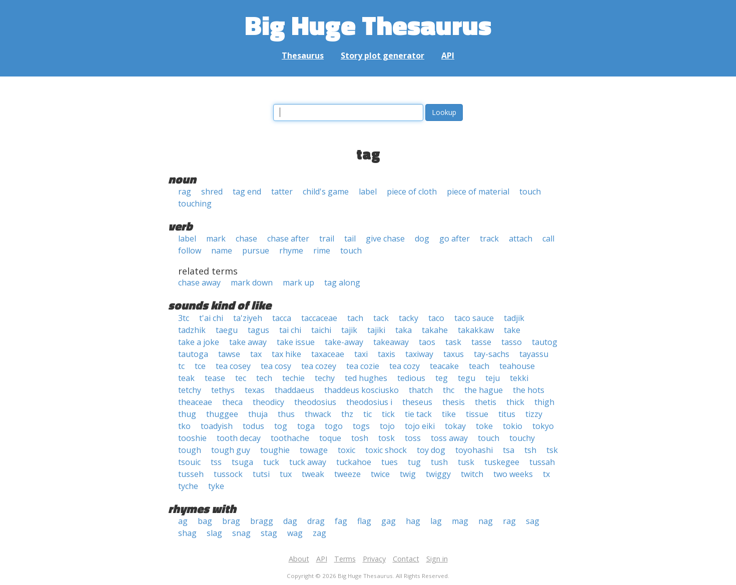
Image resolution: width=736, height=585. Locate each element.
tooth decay (239, 438)
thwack (318, 414)
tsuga (242, 462)
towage (314, 450)
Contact (406, 559)
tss (216, 462)
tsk (552, 450)
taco (436, 318)
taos (427, 342)
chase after (288, 238)
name (221, 250)
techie (293, 378)
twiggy (438, 474)
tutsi (261, 474)
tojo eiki (420, 426)
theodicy (268, 402)
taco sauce (474, 318)
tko (184, 426)
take (512, 330)
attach (520, 238)
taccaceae (319, 318)
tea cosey (233, 366)
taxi (361, 354)
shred (212, 191)
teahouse (517, 366)
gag (388, 521)
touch (530, 191)
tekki (519, 378)
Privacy (374, 559)
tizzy (533, 414)
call (548, 238)
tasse (481, 342)
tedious (411, 378)
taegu (227, 330)
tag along (342, 282)
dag (290, 521)
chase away (199, 282)
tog (280, 426)
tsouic (189, 462)
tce (200, 366)
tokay (455, 426)
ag (183, 521)
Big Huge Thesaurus (368, 25)
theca (232, 402)
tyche (188, 486)
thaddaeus (294, 390)
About (299, 559)
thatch (421, 390)
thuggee (222, 414)
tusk (466, 462)
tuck (271, 462)
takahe (435, 330)
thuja (258, 414)
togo (334, 426)
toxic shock (386, 450)
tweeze (347, 474)
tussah (542, 462)
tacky (408, 318)
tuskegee (501, 462)
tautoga (193, 354)
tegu (466, 378)
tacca (281, 318)
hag (413, 521)
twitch (472, 474)
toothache (290, 438)
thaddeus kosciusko (361, 390)
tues (389, 462)
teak (186, 378)
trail (326, 238)
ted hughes (366, 378)
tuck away (307, 462)
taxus (453, 354)
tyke (216, 486)
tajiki (376, 330)
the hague (483, 390)
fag (341, 521)
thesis (453, 402)
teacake (444, 366)
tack (381, 318)
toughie (275, 450)
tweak (313, 474)
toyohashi (474, 450)
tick (388, 414)
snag (241, 533)
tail (350, 238)
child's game (326, 191)
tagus (258, 330)
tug (414, 462)
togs (361, 426)
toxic (346, 450)
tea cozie (362, 366)
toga (306, 426)
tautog (544, 342)
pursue (255, 250)
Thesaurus (303, 55)
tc (181, 366)
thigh (544, 402)
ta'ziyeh (247, 318)
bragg (261, 521)
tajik (349, 330)
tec (240, 378)
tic (367, 414)
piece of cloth (412, 191)
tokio (512, 426)
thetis (485, 402)
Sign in (437, 559)
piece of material (478, 191)
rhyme (291, 250)
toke (484, 426)
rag (184, 191)
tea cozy (404, 366)
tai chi (290, 330)
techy (325, 378)
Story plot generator (382, 55)
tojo (387, 426)
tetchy (189, 390)
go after (454, 238)
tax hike (286, 354)
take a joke (198, 342)
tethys (223, 390)
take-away (344, 342)
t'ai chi (211, 318)
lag (436, 521)
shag (187, 533)
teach (479, 366)
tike (449, 414)
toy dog (431, 450)
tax (256, 354)
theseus (417, 402)
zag (319, 533)
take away (248, 342)
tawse (229, 354)
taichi (321, 330)
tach (355, 318)
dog (422, 238)
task (453, 342)
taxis (386, 354)
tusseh (191, 474)
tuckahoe (353, 462)
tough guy (230, 450)
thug (187, 414)
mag (460, 521)
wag (295, 533)
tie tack (418, 414)
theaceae (195, 402)
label (368, 191)
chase (246, 238)
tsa (508, 450)
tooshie (192, 438)
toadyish (217, 426)
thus (286, 414)
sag (532, 521)
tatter (282, 191)
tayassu (533, 354)
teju (492, 378)
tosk (386, 438)
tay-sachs (491, 354)
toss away (449, 438)
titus (506, 414)
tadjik (514, 318)
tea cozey (318, 366)
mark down (252, 282)
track (489, 238)
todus (253, 426)
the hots (528, 390)
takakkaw (476, 330)
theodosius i (369, 402)
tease (215, 378)
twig (408, 474)
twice (380, 474)
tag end (247, 191)
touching (195, 203)
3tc (183, 318)
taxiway (419, 354)
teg (441, 378)
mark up (298, 282)
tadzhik (192, 330)
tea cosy (276, 366)
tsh (530, 450)
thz (347, 414)
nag (485, 521)
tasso (511, 342)
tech (264, 378)
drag (316, 521)
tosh (359, 438)
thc (448, 390)
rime (321, 250)
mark (216, 238)
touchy (522, 438)
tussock (228, 474)
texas (255, 390)
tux (286, 474)
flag (364, 521)
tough (189, 450)
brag (231, 521)
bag (205, 521)
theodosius (315, 402)
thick (515, 402)
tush (439, 462)
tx (546, 474)
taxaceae (327, 354)
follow (189, 250)
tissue (477, 414)
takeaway (391, 342)
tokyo (543, 426)
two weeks (513, 474)
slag (214, 533)
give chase (385, 238)
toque (330, 438)
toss (413, 438)
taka (403, 330)
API (447, 55)
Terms (345, 559)
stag (269, 533)
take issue (296, 342)
